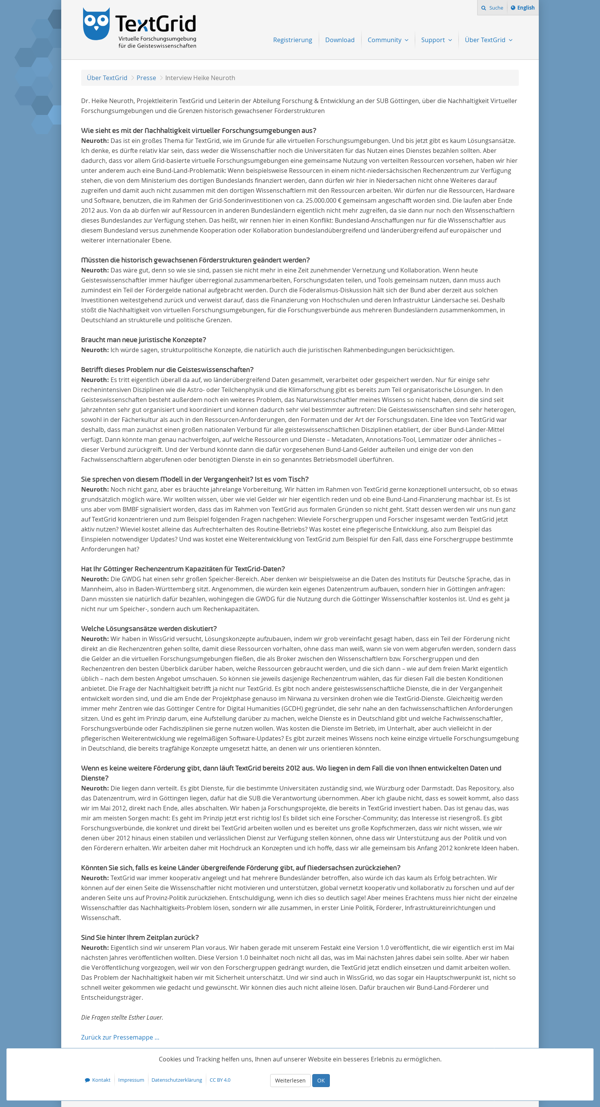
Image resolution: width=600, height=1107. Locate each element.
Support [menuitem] (434, 40)
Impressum (131, 1079)
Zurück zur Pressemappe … (120, 1037)
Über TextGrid (107, 78)
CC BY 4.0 (220, 1079)
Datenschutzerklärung (177, 1079)
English (527, 8)
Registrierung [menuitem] (292, 40)
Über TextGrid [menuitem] (486, 40)
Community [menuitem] (385, 40)
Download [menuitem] (340, 40)
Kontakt (101, 1079)
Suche (495, 7)
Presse (146, 78)
